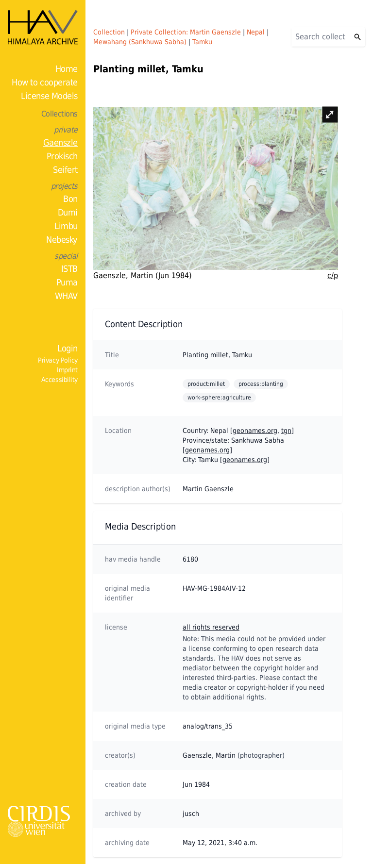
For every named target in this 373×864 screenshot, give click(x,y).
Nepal (256, 32)
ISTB (69, 269)
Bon (70, 199)
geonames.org (255, 430)
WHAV (66, 296)
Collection (109, 32)
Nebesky (62, 239)
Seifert (65, 170)
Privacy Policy (58, 360)
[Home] (43, 27)
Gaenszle (60, 142)
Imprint (67, 370)
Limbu (66, 226)
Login (67, 348)
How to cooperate (45, 82)
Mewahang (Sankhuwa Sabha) (139, 42)
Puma (67, 282)
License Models (49, 96)
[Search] (320, 37)
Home (66, 69)
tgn (286, 430)
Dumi (68, 212)
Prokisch (62, 156)
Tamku (202, 42)
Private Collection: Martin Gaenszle (186, 32)
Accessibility (59, 379)
